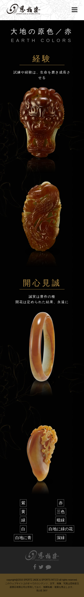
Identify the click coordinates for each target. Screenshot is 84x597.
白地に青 (23, 537)
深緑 (61, 537)
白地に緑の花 (61, 529)
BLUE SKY (42, 590)
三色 (61, 511)
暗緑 (61, 520)
